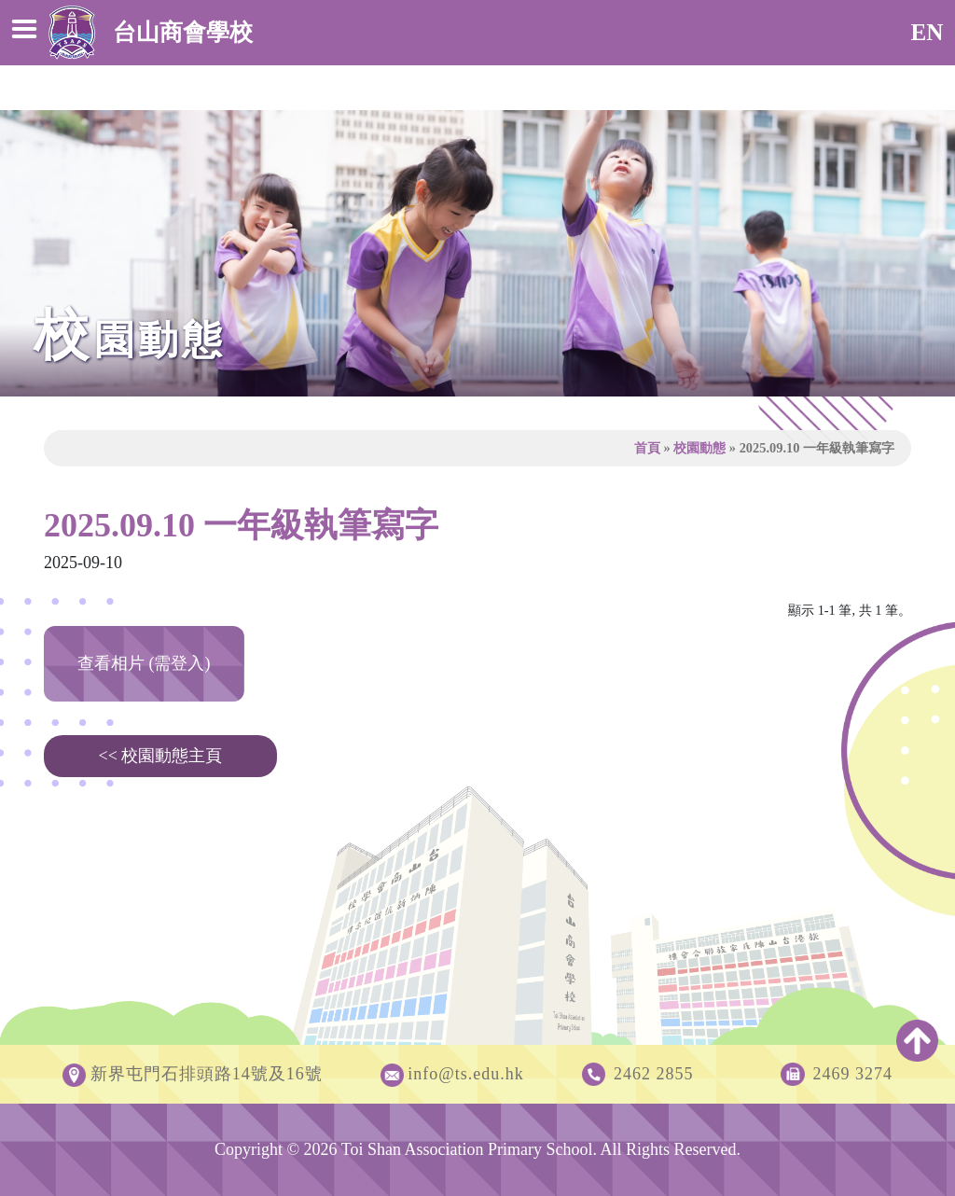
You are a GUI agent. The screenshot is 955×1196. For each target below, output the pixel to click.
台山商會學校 (150, 33)
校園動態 (699, 447)
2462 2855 (654, 1073)
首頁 (647, 447)
